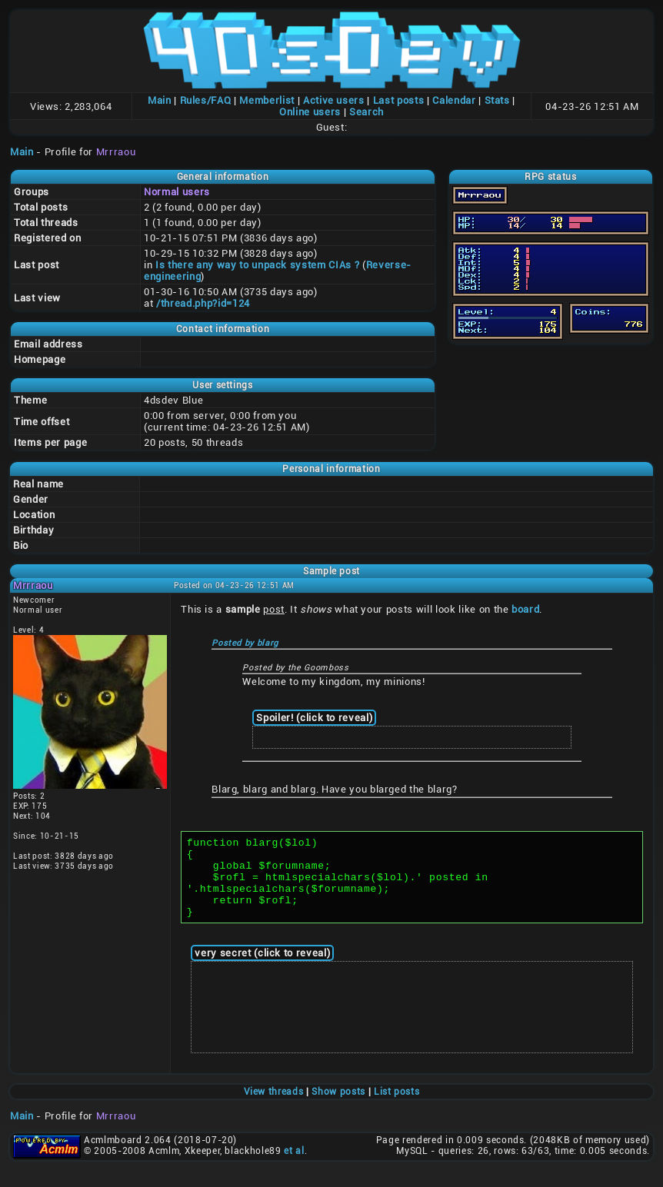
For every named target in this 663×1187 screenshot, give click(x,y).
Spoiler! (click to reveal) (314, 717)
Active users (334, 100)
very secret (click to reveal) (262, 969)
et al (294, 1167)
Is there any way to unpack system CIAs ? (257, 265)
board (525, 609)
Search (366, 112)
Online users (310, 112)
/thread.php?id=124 (203, 303)
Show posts (338, 1107)
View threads (274, 1107)
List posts (397, 1107)
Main (160, 100)
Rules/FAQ (206, 100)
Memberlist (267, 100)
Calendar (453, 100)
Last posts (399, 100)
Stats (497, 100)
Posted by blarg (245, 643)
